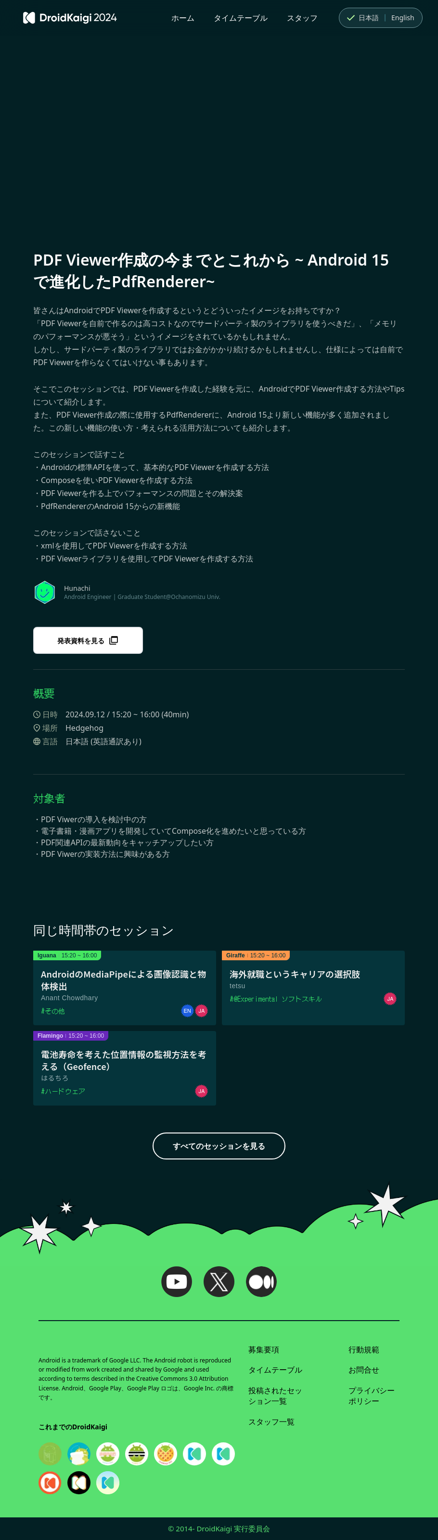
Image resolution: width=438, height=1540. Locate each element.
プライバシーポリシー (371, 1395)
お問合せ (363, 1369)
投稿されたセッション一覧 (275, 1395)
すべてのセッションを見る (219, 1146)
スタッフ (302, 18)
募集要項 (263, 1349)
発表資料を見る (88, 640)
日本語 (362, 18)
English (402, 17)
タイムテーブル (241, 18)
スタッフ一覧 (271, 1421)
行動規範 (363, 1349)
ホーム (182, 18)
